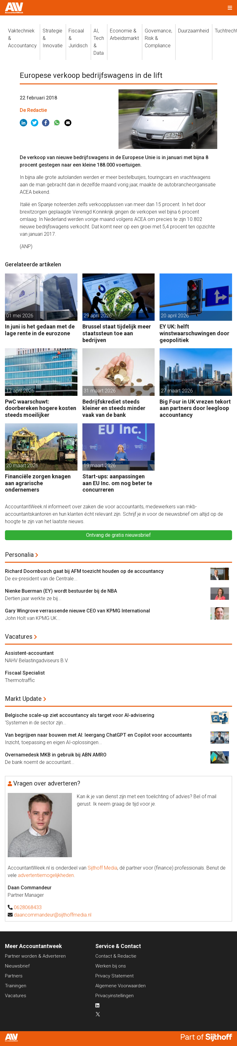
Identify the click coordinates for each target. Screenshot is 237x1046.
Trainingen (15, 986)
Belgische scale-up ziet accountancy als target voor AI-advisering (79, 715)
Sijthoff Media (102, 868)
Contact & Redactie (115, 956)
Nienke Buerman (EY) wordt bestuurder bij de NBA (61, 591)
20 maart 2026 (22, 465)
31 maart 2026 (100, 391)
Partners (14, 976)
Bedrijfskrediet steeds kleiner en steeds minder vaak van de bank (113, 408)
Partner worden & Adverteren (35, 956)
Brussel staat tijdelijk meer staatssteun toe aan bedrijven (116, 333)
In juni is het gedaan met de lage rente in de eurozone (40, 330)
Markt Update (23, 698)
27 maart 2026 (177, 391)
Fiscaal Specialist (25, 673)
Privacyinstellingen (114, 995)
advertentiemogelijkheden (46, 875)
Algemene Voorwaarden (120, 986)
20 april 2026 (175, 316)
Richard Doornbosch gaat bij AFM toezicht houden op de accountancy (84, 571)
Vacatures (18, 636)
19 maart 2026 (100, 465)
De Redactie (33, 110)
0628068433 (28, 907)
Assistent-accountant (29, 653)
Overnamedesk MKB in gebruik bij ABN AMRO (55, 755)
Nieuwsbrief (17, 966)
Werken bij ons (110, 966)
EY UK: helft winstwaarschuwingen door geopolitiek (194, 333)
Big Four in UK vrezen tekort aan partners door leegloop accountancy (195, 408)
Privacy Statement (114, 976)
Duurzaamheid (193, 31)
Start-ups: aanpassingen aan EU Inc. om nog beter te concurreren (117, 483)
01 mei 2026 (19, 316)
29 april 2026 (98, 316)
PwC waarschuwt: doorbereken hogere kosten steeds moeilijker (40, 408)
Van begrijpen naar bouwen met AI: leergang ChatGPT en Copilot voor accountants (98, 735)
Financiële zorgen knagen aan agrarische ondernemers (38, 483)
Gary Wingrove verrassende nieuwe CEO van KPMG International (77, 611)
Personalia (19, 554)
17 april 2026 (20, 391)
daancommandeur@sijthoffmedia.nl (52, 915)
